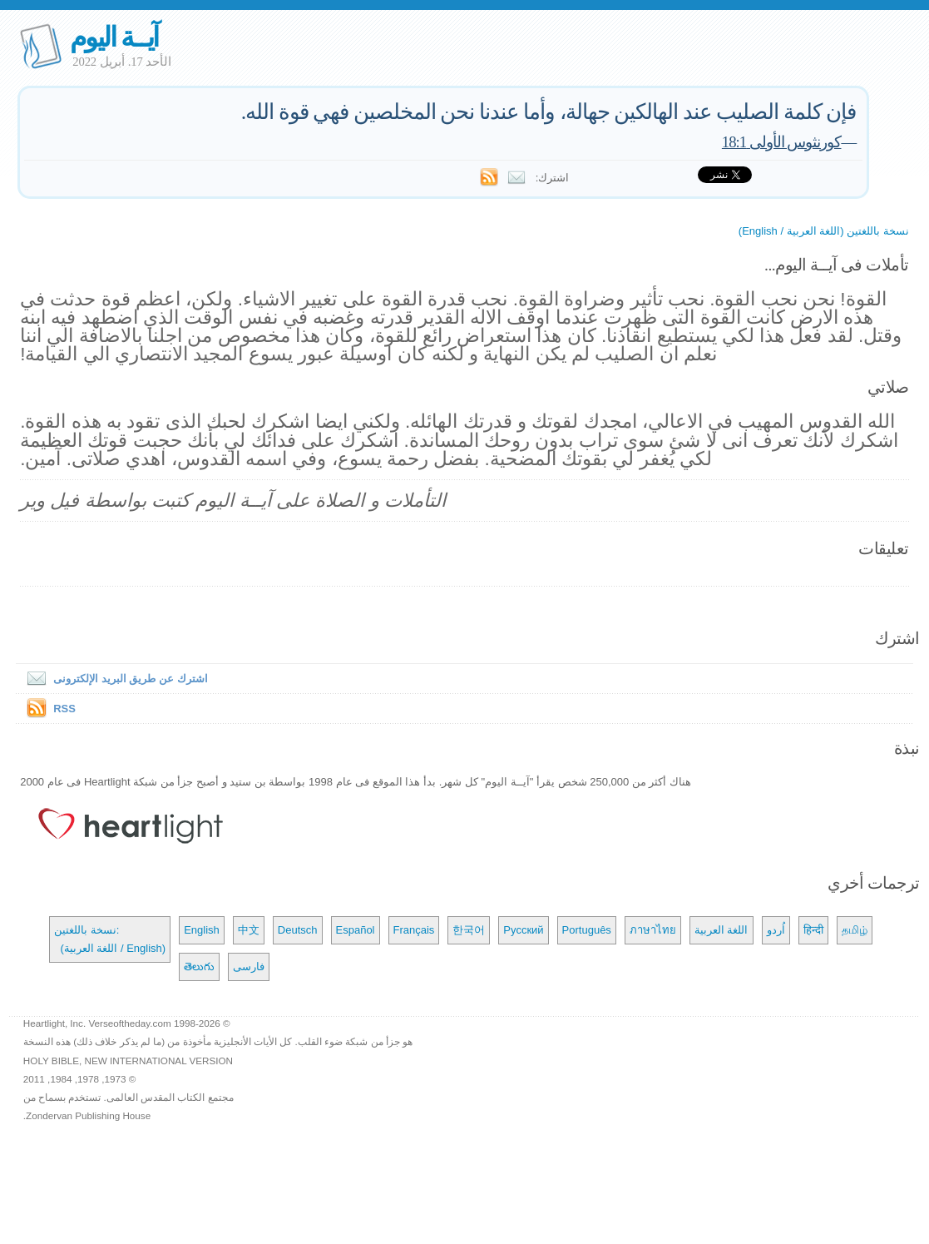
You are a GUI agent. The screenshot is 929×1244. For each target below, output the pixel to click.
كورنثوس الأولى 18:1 (782, 142)
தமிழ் (854, 930)
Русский (523, 930)
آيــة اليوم (114, 37)
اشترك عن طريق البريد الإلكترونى (113, 678)
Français (414, 930)
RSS (64, 708)
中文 (248, 930)
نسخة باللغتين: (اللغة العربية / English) (110, 939)
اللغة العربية (721, 930)
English (202, 930)
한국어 (468, 930)
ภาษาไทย (653, 930)
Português (586, 930)
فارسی (248, 966)
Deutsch (298, 930)
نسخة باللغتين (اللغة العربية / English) (824, 231)
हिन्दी (813, 930)
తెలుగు (199, 966)
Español (355, 930)
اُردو (776, 930)
